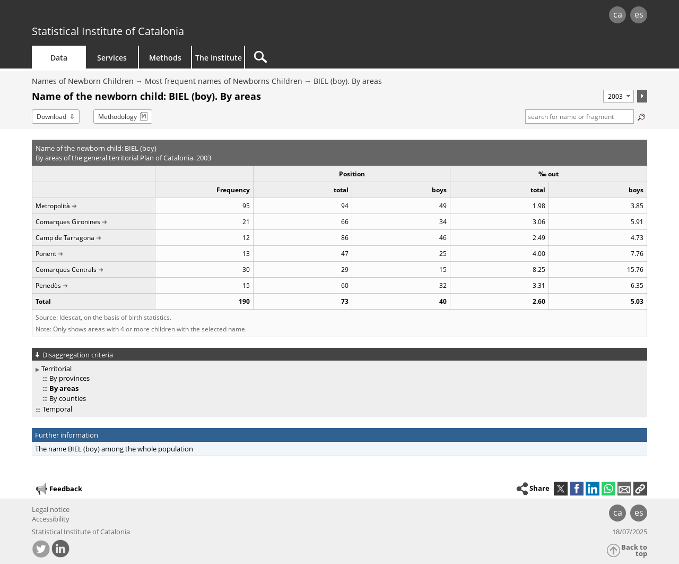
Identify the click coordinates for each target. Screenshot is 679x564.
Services (112, 58)
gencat (155, 15)
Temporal (57, 409)
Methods (165, 58)
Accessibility (50, 519)
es (638, 14)
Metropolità (53, 205)
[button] (640, 488)
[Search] (335, 57)
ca (617, 14)
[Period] (618, 96)
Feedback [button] (58, 489)
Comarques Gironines (68, 221)
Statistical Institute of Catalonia (108, 31)
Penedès (48, 285)
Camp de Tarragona (65, 237)
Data (58, 58)
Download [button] (51, 116)
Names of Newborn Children (83, 81)
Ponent (46, 253)
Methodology (117, 116)
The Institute (218, 58)
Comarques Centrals (66, 269)
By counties (67, 398)
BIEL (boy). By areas (348, 81)
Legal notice (50, 509)
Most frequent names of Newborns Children (223, 81)
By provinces (69, 378)
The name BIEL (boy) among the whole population (114, 449)
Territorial (56, 368)
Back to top (634, 550)
